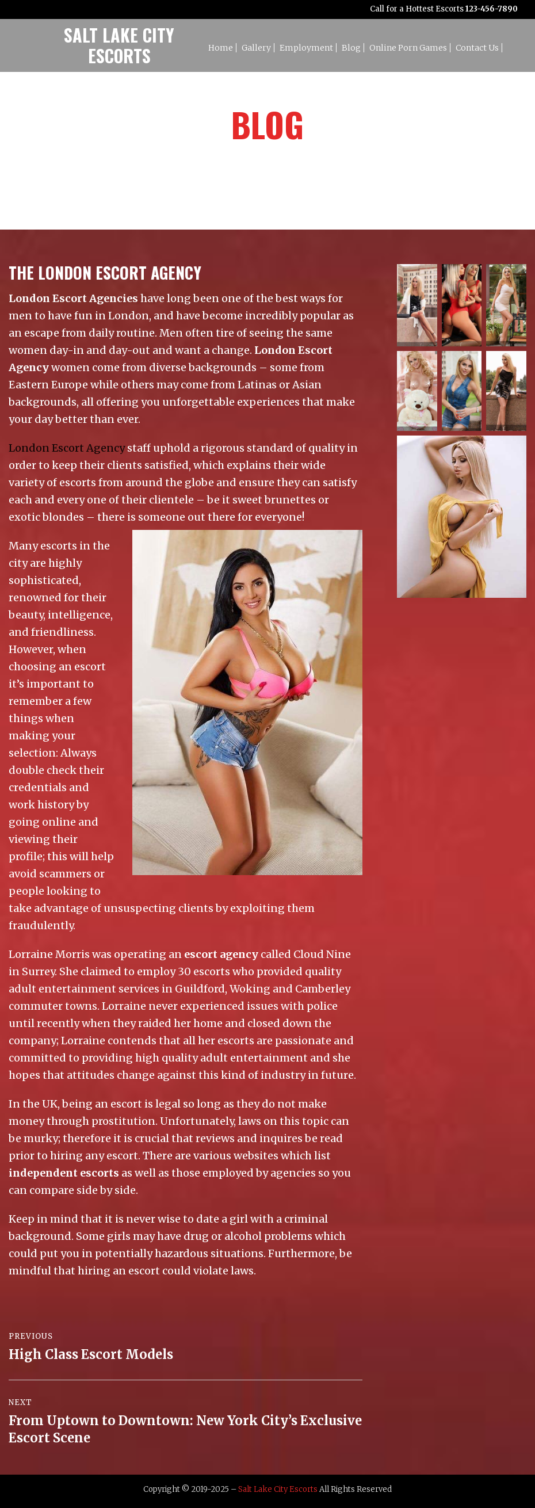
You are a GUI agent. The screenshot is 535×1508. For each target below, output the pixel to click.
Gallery (256, 47)
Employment (306, 47)
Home (220, 47)
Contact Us (477, 47)
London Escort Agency (67, 448)
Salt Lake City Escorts (278, 1489)
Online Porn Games (408, 47)
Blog (351, 47)
